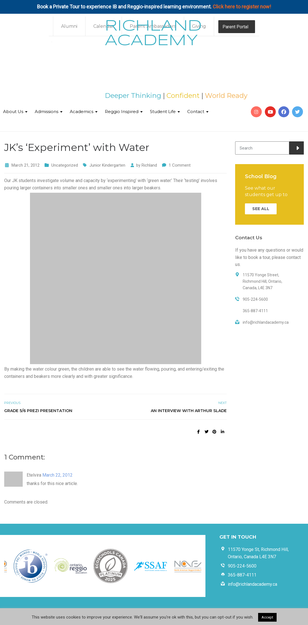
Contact (195, 111)
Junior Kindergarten (107, 165)
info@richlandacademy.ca (252, 584)
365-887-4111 (242, 575)
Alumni (69, 26)
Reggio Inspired (121, 111)
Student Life (163, 111)
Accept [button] (267, 617)
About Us (13, 111)
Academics (81, 111)
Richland (149, 165)
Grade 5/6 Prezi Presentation (38, 410)
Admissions (46, 111)
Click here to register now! (242, 7)
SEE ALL (260, 208)
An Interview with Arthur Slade (189, 410)
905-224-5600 (242, 566)
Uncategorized (64, 165)
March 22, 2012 (57, 475)
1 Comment (180, 165)
